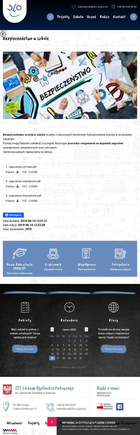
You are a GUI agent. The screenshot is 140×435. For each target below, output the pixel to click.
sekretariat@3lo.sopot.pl (90, 6)
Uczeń (91, 16)
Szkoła (78, 16)
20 (58, 354)
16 (75, 349)
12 (52, 349)
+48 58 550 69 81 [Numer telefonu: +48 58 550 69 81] (66, 405)
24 (80, 354)
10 (80, 345)
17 (80, 349)
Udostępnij (13, 215)
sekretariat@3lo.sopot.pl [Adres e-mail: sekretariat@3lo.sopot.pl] (71, 408)
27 (58, 358)
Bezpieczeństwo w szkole (26, 38)
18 (86, 349)
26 (52, 358)
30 (75, 358)
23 (75, 354)
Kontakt (119, 16)
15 (69, 349)
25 (86, 354)
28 (63, 358)
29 (69, 358)
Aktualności (50, 16)
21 (63, 354)
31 (80, 358)
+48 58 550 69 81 (124, 6)
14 (63, 349)
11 (86, 345)
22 (69, 354)
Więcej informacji (25, 349)
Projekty (63, 16)
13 (58, 349)
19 (52, 354)
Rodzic (105, 16)
